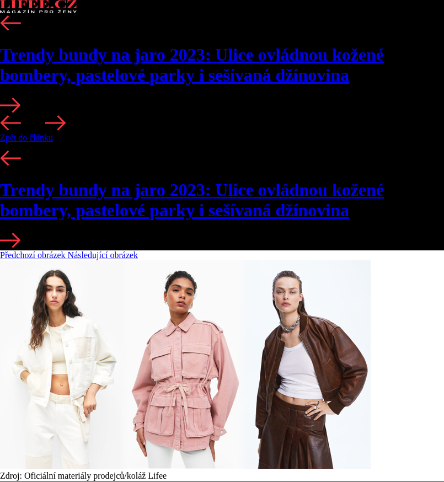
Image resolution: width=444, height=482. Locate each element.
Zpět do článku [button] (26, 137)
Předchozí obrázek (34, 255)
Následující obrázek (103, 255)
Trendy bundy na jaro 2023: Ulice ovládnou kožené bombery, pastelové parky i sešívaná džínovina (192, 65)
